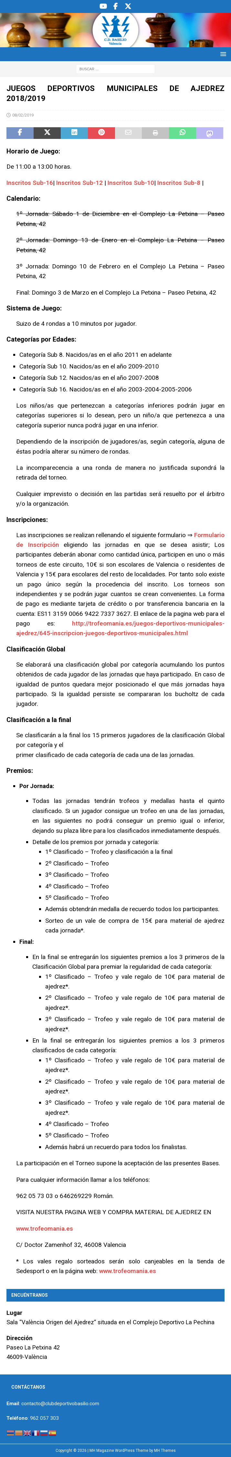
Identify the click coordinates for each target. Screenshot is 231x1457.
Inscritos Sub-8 (178, 182)
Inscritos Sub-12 (79, 182)
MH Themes (165, 1450)
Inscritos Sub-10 (131, 182)
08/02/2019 (23, 115)
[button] (222, 54)
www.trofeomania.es (44, 1228)
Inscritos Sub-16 (29, 182)
